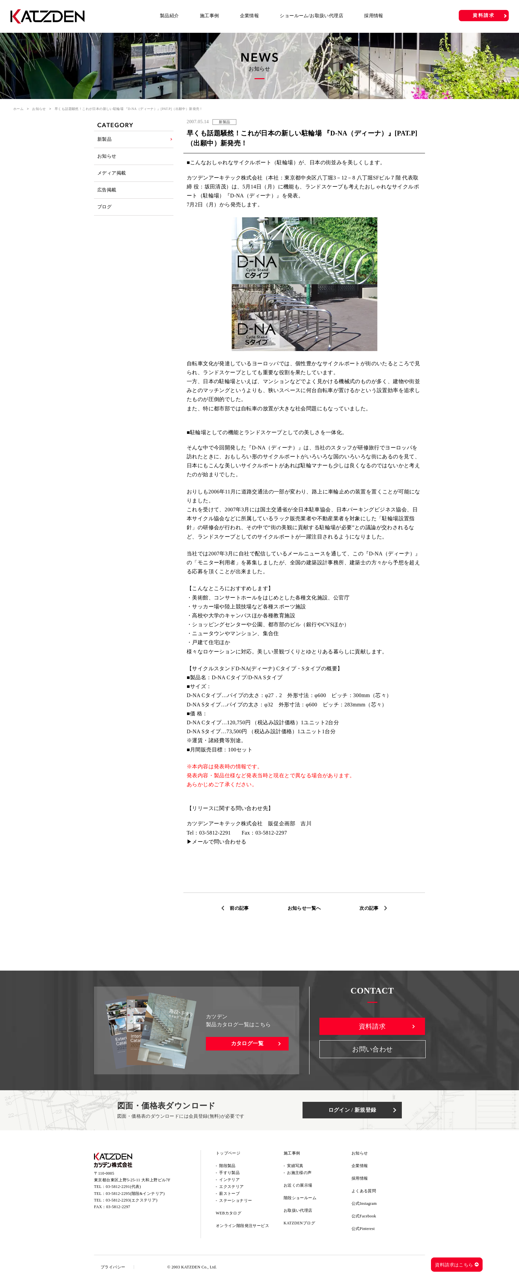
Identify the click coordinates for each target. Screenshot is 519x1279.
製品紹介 (169, 15)
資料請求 (484, 15)
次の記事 (369, 908)
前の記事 (239, 908)
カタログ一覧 (247, 1043)
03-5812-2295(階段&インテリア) (135, 1193)
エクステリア (231, 1186)
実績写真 (295, 1165)
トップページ (228, 1153)
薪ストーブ (229, 1193)
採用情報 (373, 15)
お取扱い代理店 (298, 1210)
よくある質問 (364, 1191)
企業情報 (249, 15)
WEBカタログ (228, 1213)
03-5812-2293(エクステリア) (132, 1200)
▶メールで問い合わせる (216, 841)
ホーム (18, 109)
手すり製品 (229, 1172)
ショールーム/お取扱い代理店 (311, 15)
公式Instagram (364, 1203)
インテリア (229, 1179)
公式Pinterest (363, 1228)
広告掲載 (107, 189)
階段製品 (227, 1165)
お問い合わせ (372, 1049)
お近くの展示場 (298, 1185)
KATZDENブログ (299, 1223)
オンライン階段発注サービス (242, 1225)
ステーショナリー (235, 1200)
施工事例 (209, 15)
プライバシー (113, 1267)
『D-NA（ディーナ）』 (253, 195)
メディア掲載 (111, 173)
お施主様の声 (299, 1172)
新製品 (104, 139)
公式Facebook (364, 1216)
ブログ (104, 206)
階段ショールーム (300, 1198)
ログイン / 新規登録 (352, 1110)
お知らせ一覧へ (304, 908)
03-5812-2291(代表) (123, 1186)
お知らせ (39, 109)
